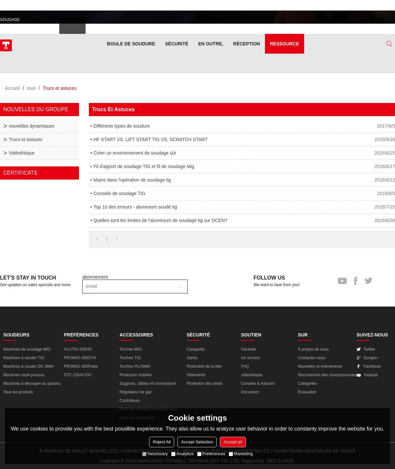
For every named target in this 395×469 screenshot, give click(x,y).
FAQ (245, 366)
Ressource (284, 43)
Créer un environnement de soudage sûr (134, 153)
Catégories (307, 383)
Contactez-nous (312, 358)
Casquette (196, 349)
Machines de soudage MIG (26, 349)
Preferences (211, 453)
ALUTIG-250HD (78, 349)
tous (31, 88)
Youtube (370, 375)
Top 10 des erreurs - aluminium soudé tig (135, 207)
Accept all (233, 441)
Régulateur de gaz (135, 392)
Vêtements (196, 375)
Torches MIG (130, 349)
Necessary (155, 453)
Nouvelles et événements (320, 366)
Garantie (248, 349)
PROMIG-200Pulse (81, 366)
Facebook (372, 366)
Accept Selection (197, 441)
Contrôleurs (129, 400)
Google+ (371, 358)
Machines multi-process (24, 375)
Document (250, 392)
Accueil (12, 88)
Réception (246, 43)
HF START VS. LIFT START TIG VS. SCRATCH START (150, 139)
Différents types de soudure (121, 126)
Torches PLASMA (134, 366)
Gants (192, 358)
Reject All (162, 441)
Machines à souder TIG (23, 358)
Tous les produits (18, 392)
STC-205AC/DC (78, 375)
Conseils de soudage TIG (119, 193)
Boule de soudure (131, 43)
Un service (250, 358)
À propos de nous (313, 349)
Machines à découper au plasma (31, 383)
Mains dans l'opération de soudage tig (132, 180)
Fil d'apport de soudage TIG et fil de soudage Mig (143, 166)
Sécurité (176, 43)
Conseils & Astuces (258, 383)
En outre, (210, 43)
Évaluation (307, 392)
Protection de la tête (204, 366)
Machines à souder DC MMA (28, 366)
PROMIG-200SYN (80, 358)
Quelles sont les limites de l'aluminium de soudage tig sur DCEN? (160, 220)
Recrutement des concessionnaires (328, 375)
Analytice (182, 453)
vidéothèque (251, 375)
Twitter (369, 349)
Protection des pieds (205, 383)
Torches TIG (130, 358)
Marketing (241, 453)
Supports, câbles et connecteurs (147, 383)
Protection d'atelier (135, 375)
